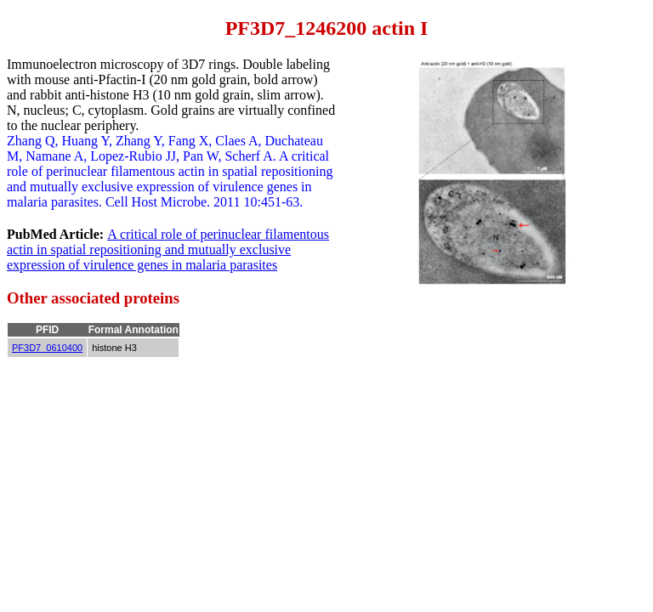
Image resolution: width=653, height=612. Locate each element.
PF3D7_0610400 (47, 348)
